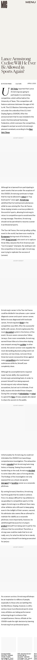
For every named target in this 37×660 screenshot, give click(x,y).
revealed (10, 464)
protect (4, 526)
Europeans (5, 236)
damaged (5, 483)
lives (13, 397)
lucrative (15, 483)
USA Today (14, 89)
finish (22, 323)
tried (33, 394)
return (23, 197)
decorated (10, 332)
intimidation (24, 394)
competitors (10, 360)
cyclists (23, 344)
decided (31, 470)
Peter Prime (7, 84)
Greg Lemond (11, 240)
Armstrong (24, 200)
